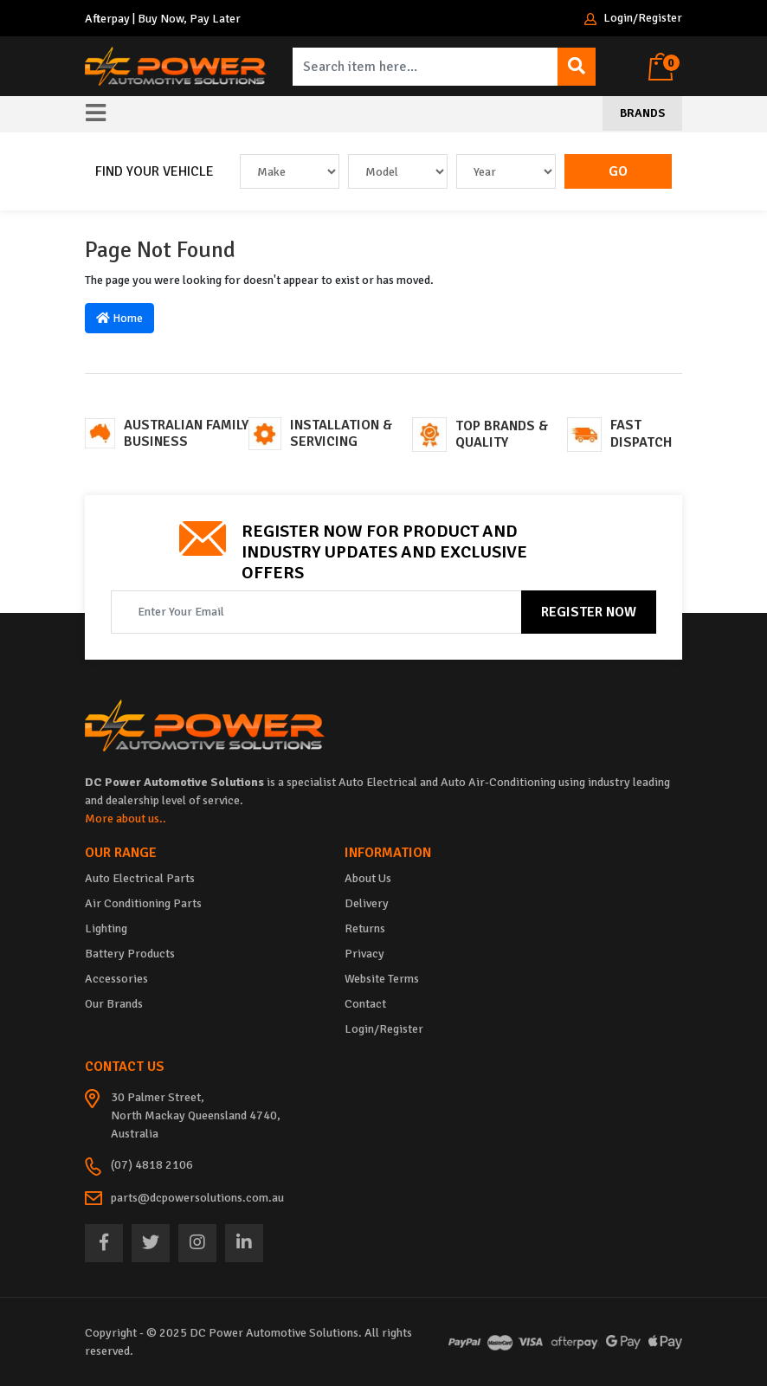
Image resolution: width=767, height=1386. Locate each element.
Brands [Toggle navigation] (642, 113)
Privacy (364, 953)
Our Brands (114, 1003)
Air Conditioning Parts (143, 903)
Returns (365, 928)
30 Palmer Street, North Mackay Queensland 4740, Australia (195, 1115)
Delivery (367, 903)
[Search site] (577, 67)
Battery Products (130, 953)
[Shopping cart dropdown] (665, 67)
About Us (368, 878)
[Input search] (425, 67)
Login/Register (633, 18)
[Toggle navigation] (95, 114)
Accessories (116, 978)
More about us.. (125, 818)
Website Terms (382, 978)
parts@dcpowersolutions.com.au (197, 1197)
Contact (365, 1003)
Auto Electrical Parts (140, 878)
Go (618, 171)
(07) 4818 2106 (152, 1164)
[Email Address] (316, 612)
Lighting (106, 928)
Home (119, 318)
